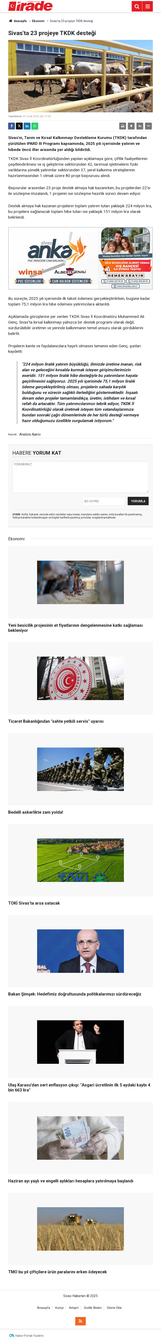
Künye (59, 1308)
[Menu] (147, 6)
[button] (131, 126)
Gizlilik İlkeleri (93, 1308)
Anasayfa (17, 21)
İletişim (74, 1308)
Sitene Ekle (114, 1308)
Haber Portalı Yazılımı (29, 1335)
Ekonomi (38, 21)
